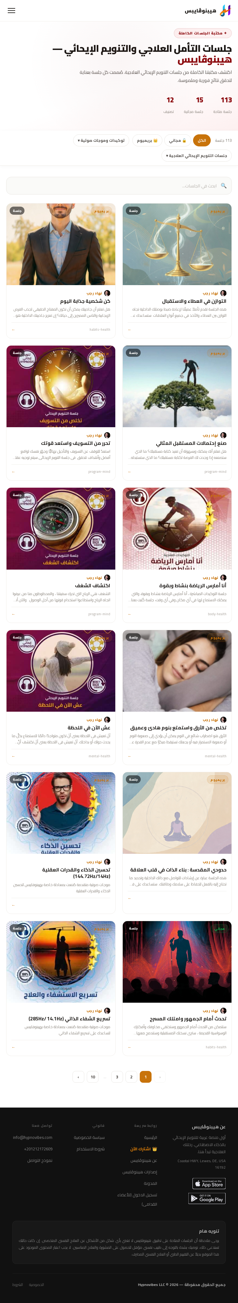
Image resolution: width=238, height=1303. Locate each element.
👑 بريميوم (147, 140)
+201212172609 (38, 1149)
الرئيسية (150, 1137)
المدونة (150, 1183)
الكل (202, 140)
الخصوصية (36, 1284)
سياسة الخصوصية (89, 1137)
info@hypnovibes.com (32, 1137)
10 (92, 1077)
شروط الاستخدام (91, 1149)
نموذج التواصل (39, 1160)
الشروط (17, 1284)
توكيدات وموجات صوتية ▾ (101, 140)
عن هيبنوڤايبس (143, 1160)
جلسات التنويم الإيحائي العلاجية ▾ (196, 155)
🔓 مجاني (178, 140)
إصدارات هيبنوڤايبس (139, 1171)
